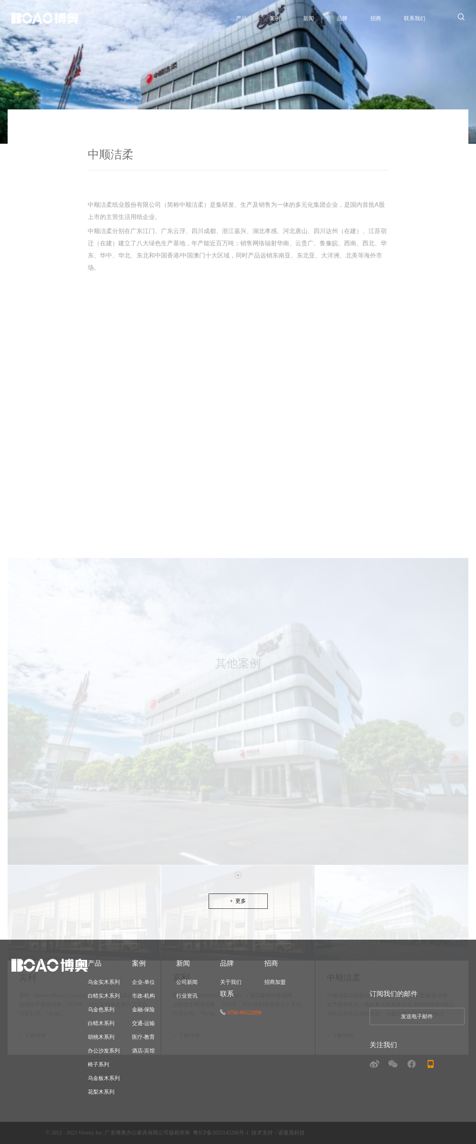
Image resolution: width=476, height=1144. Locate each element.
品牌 (342, 18)
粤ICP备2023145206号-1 (220, 1133)
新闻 (308, 18)
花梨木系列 (101, 1092)
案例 (275, 18)
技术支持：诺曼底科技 (278, 1133)
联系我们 (414, 18)
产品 (241, 18)
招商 (375, 18)
